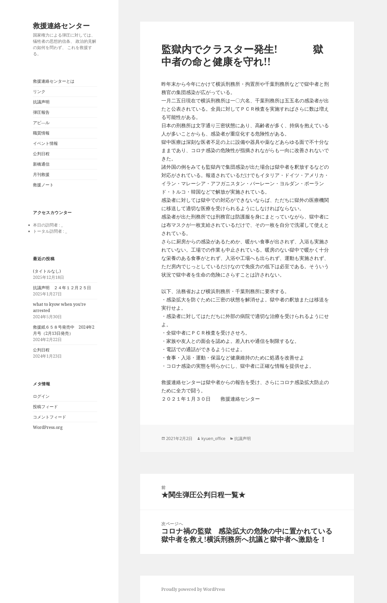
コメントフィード (49, 417)
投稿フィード (45, 406)
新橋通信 (41, 164)
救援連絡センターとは (53, 81)
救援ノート (43, 185)
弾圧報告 (41, 112)
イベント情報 (45, 143)
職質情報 (41, 133)
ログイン (41, 396)
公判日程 (41, 154)
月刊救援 (41, 174)
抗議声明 (41, 102)
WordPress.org (48, 427)
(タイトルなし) (47, 271)
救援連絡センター (61, 25)
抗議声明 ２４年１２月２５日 (62, 287)
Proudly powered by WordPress (193, 589)
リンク (39, 91)
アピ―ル (41, 122)
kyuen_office (213, 438)
